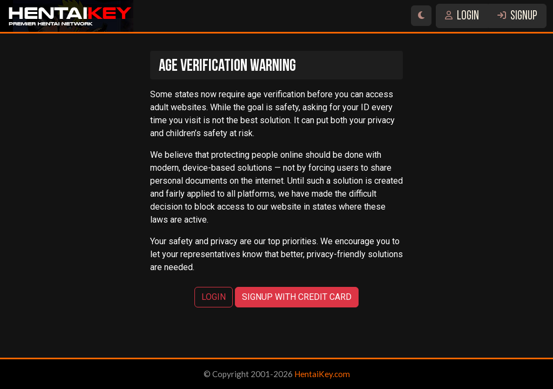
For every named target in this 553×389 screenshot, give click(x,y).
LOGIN (462, 16)
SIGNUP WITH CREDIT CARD (297, 297)
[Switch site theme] (421, 15)
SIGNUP (517, 16)
